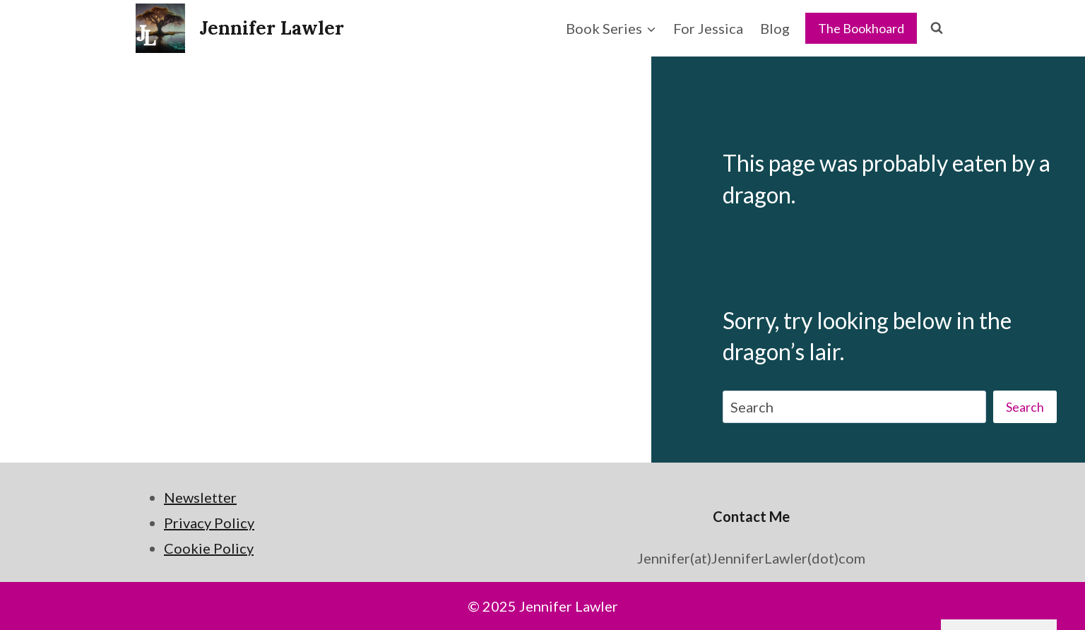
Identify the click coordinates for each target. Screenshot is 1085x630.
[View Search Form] (936, 28)
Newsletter (200, 497)
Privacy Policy (209, 522)
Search (1025, 407)
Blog (775, 28)
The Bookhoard (861, 28)
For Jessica (708, 28)
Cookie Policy (209, 548)
